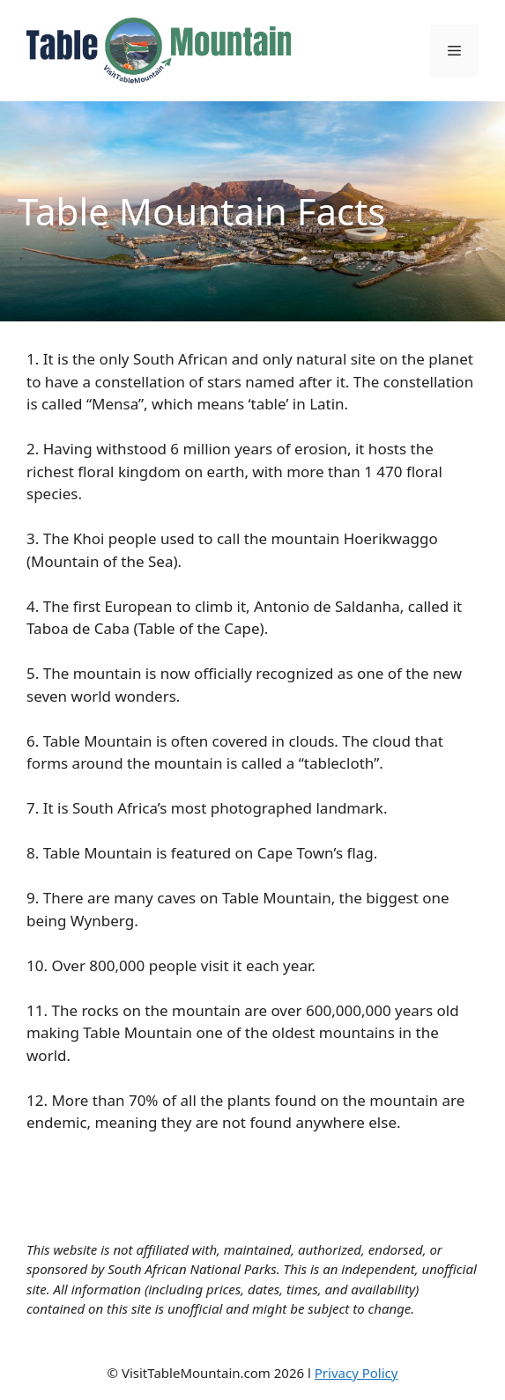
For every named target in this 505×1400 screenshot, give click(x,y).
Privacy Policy (356, 1373)
